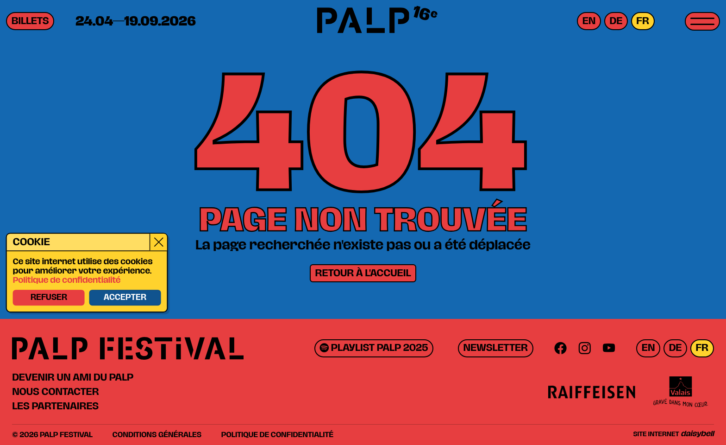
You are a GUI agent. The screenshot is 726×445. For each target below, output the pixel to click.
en (589, 21)
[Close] (158, 242)
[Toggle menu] (702, 21)
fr (642, 21)
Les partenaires (55, 406)
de (616, 21)
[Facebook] (560, 348)
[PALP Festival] (363, 21)
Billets (30, 21)
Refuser (48, 297)
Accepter (124, 297)
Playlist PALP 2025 (373, 348)
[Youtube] (609, 348)
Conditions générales (157, 434)
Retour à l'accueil (363, 273)
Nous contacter (55, 391)
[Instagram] (585, 348)
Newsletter (495, 348)
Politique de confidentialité (66, 281)
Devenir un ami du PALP (72, 377)
